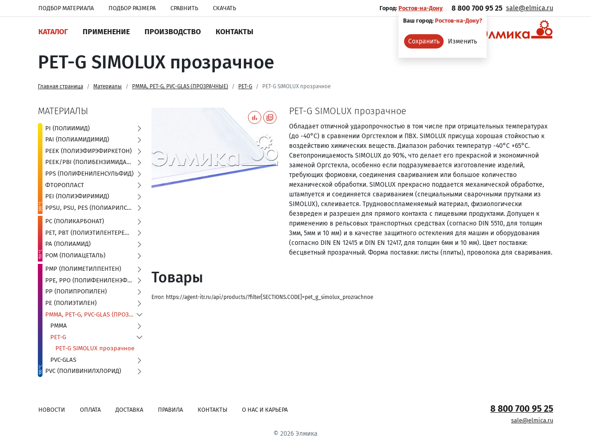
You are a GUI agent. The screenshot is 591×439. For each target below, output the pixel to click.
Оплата (90, 409)
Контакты (234, 31)
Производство (173, 31)
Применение (106, 31)
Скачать (224, 8)
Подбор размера (132, 8)
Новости (51, 409)
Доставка (129, 409)
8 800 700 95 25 (477, 8)
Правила (170, 409)
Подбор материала (66, 8)
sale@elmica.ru (529, 8)
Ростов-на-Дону (420, 8)
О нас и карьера (265, 409)
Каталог (53, 31)
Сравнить (184, 8)
